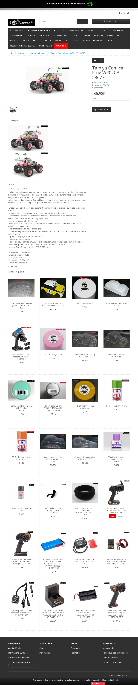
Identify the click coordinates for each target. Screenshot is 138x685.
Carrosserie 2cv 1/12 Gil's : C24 (116, 355)
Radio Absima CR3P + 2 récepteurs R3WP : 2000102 (21, 356)
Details (116, 680)
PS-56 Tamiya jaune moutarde (85, 406)
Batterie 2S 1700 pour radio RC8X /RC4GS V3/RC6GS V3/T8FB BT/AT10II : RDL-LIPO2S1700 (53, 563)
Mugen (48, 41)
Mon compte (108, 648)
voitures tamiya (38, 53)
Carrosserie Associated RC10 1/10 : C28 (84, 458)
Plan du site (44, 652)
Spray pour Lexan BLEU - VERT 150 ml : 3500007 (21, 407)
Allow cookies (98, 683)
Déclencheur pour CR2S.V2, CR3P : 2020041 (53, 510)
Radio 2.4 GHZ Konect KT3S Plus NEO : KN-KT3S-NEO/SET (116, 510)
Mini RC (110, 41)
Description (15, 120)
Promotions (61, 46)
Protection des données (18, 657)
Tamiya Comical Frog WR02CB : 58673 (68, 53)
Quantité (95, 98)
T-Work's (31, 35)
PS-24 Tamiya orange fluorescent (21, 458)
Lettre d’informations (112, 662)
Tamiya (58, 41)
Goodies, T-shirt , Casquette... (22, 46)
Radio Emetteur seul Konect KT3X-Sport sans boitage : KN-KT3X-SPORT (116, 613)
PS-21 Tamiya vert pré (116, 405)
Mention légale (14, 648)
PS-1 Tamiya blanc (85, 303)
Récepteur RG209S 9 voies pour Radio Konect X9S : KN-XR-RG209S (116, 561)
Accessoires (59, 30)
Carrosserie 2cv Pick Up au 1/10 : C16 (85, 355)
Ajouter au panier (101, 110)
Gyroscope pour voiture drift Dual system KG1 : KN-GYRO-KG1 (21, 612)
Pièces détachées (116, 30)
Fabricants (75, 648)
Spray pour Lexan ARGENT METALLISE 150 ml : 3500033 (53, 407)
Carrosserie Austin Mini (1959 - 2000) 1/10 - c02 (21, 305)
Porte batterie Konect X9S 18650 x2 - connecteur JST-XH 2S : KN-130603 (84, 613)
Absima (75, 35)
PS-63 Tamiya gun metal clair (21, 509)
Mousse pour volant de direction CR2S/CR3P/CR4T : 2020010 (84, 511)
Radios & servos (75, 30)
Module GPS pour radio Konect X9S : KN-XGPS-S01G (84, 561)
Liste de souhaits (110, 657)
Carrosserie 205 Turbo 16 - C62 (116, 304)
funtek (110, 35)
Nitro (102, 30)
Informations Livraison (18, 652)
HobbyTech (14, 41)
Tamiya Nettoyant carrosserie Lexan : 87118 (116, 459)
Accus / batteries (60, 35)
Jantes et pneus (17, 35)
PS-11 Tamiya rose (53, 354)
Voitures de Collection (93, 41)
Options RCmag (45, 46)
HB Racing (98, 35)
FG (118, 35)
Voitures (19, 30)
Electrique (91, 30)
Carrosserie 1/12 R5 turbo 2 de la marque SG (53, 304)
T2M (66, 41)
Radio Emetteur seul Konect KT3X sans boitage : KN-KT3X (21, 561)
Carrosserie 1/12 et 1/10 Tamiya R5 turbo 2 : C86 (53, 459)
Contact (42, 648)
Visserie (75, 41)
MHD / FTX (37, 41)
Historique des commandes (115, 652)
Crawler (86, 35)
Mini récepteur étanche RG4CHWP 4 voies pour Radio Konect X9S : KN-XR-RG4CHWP (53, 613)
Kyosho (26, 41)
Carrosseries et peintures (38, 30)
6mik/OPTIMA (44, 35)
